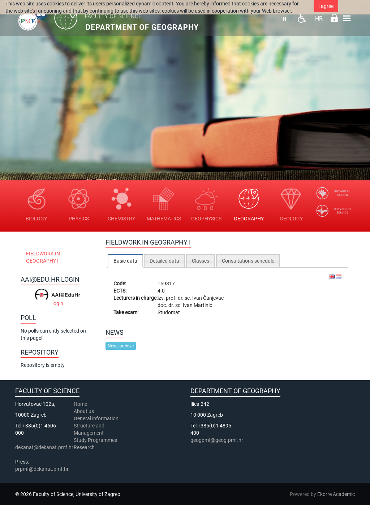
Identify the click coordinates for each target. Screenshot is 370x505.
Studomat (169, 312)
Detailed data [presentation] (164, 261)
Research (85, 447)
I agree (326, 6)
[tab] (125, 260)
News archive (121, 345)
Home (80, 404)
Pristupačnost (301, 18)
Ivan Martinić (197, 305)
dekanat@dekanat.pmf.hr (44, 447)
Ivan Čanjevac (208, 298)
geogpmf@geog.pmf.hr (216, 440)
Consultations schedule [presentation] (248, 261)
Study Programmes (95, 440)
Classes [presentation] (200, 261)
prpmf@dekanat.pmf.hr (42, 469)
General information (96, 418)
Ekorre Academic (336, 494)
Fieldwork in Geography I (43, 257)
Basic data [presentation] (125, 261)
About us (84, 411)
